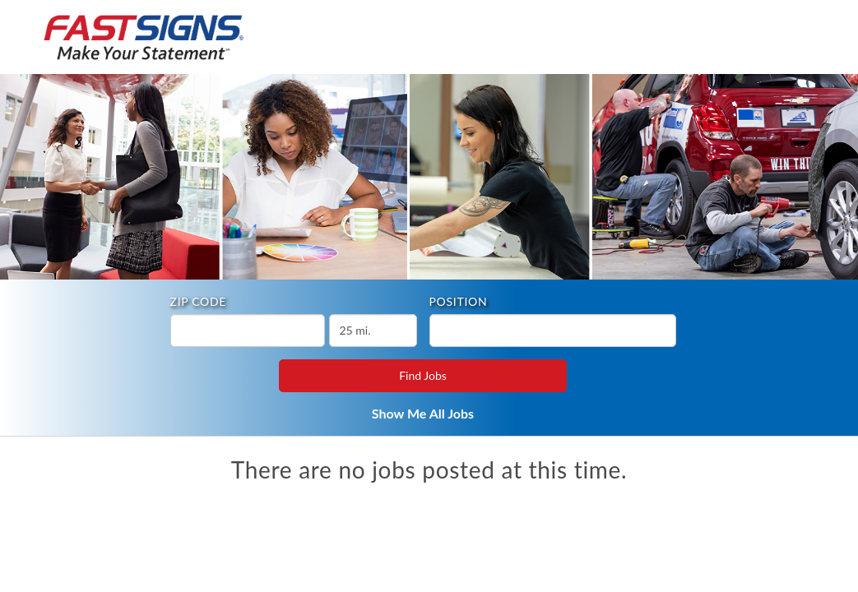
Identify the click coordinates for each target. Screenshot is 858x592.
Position (458, 301)
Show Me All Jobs (423, 413)
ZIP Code (198, 301)
